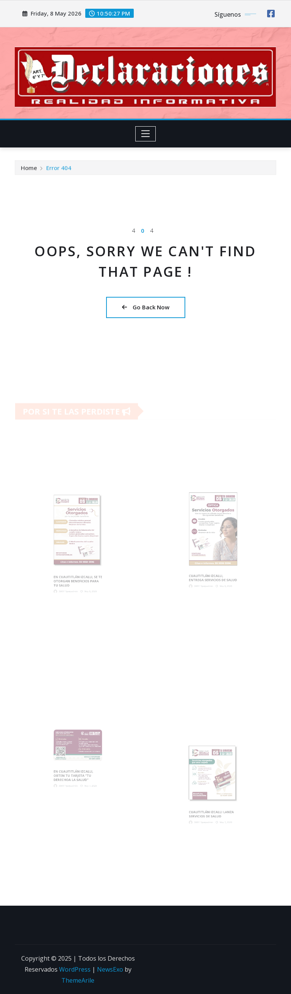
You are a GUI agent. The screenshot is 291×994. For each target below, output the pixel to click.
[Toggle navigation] (145, 133)
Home (29, 168)
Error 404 (58, 168)
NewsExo (110, 969)
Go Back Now (145, 307)
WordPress (75, 969)
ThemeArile (77, 980)
